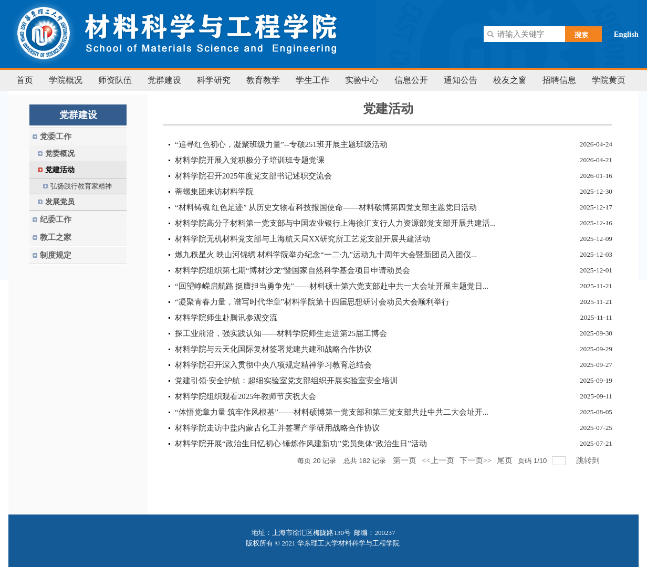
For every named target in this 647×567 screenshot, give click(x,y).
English (626, 34)
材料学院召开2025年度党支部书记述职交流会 (253, 176)
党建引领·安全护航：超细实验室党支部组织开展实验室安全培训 (286, 380)
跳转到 (589, 460)
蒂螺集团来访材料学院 (214, 191)
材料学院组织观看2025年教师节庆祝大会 (245, 396)
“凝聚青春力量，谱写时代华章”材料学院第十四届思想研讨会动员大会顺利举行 (312, 302)
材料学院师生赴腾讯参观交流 (226, 317)
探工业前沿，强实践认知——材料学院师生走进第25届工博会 (281, 333)
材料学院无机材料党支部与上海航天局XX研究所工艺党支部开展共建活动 (302, 239)
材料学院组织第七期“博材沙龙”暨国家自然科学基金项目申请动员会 (292, 270)
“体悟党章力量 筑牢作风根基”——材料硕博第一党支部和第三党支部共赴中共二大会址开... (331, 412)
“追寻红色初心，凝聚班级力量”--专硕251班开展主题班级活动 (281, 144)
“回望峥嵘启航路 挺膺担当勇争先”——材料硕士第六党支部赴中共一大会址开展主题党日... (331, 286)
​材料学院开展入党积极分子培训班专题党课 (250, 160)
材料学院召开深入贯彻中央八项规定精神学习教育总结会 (273, 365)
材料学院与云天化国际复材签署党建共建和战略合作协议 (273, 349)
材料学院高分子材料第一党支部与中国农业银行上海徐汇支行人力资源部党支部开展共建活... (335, 223)
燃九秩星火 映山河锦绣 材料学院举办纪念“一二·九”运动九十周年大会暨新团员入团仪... (326, 254)
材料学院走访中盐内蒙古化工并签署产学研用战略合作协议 (277, 428)
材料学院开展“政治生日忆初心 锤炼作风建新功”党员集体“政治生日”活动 (301, 443)
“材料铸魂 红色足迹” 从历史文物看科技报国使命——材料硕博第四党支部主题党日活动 (326, 207)
